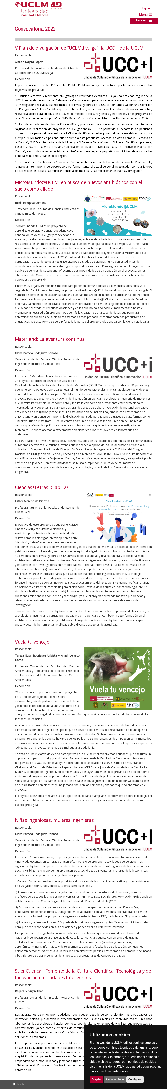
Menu (145, 14)
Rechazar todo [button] (115, 1079)
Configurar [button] (135, 1079)
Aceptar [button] (97, 1079)
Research (143, 20)
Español (147, 8)
